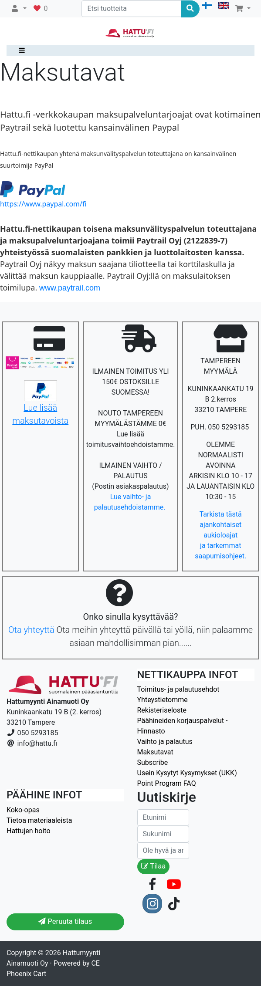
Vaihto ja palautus (165, 741)
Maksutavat (155, 752)
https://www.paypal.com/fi (43, 204)
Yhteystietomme (162, 700)
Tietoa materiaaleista (39, 820)
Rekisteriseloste (161, 710)
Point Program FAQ (166, 783)
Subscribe (152, 762)
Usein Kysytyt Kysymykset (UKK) (187, 773)
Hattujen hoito (29, 831)
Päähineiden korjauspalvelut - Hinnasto (182, 725)
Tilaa (153, 866)
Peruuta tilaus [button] (65, 921)
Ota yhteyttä (31, 630)
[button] (18, 8)
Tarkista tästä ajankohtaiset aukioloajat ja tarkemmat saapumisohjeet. (220, 535)
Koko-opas (23, 810)
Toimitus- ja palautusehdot (178, 689)
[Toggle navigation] (20, 50)
